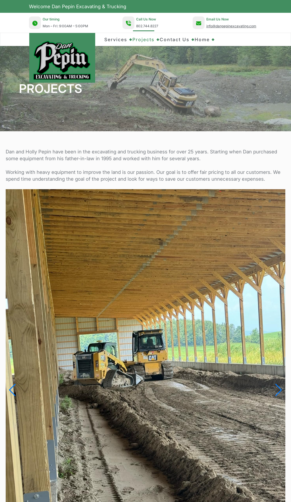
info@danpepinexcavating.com (231, 26)
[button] (12, 390)
